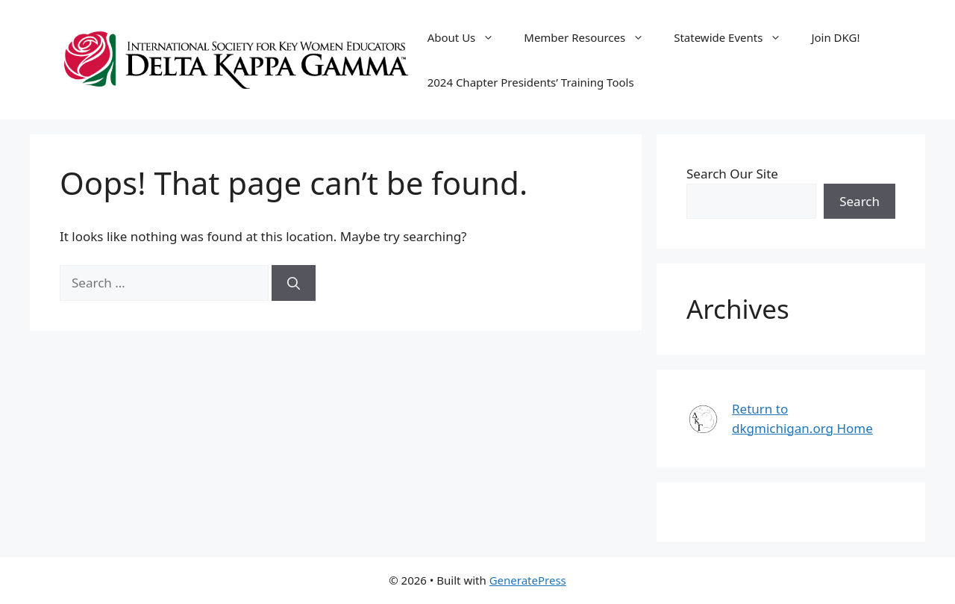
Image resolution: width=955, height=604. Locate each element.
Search (859, 201)
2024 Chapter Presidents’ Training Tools (531, 82)
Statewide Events (735, 37)
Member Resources (591, 37)
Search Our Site (732, 173)
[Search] (294, 283)
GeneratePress (527, 580)
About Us (469, 37)
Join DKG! (835, 37)
